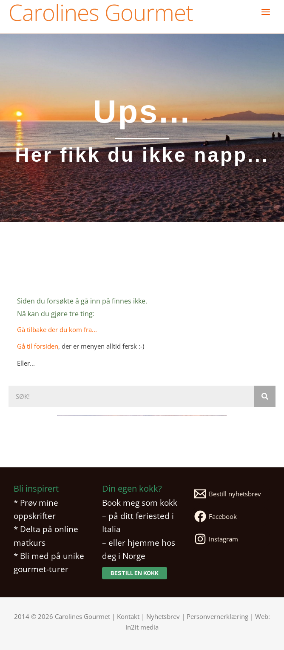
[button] (134, 573)
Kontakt (128, 616)
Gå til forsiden (37, 346)
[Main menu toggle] (265, 12)
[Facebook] (230, 516)
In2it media (142, 627)
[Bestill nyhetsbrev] (230, 494)
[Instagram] (230, 539)
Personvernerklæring (217, 616)
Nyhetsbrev (163, 616)
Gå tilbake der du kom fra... (57, 329)
